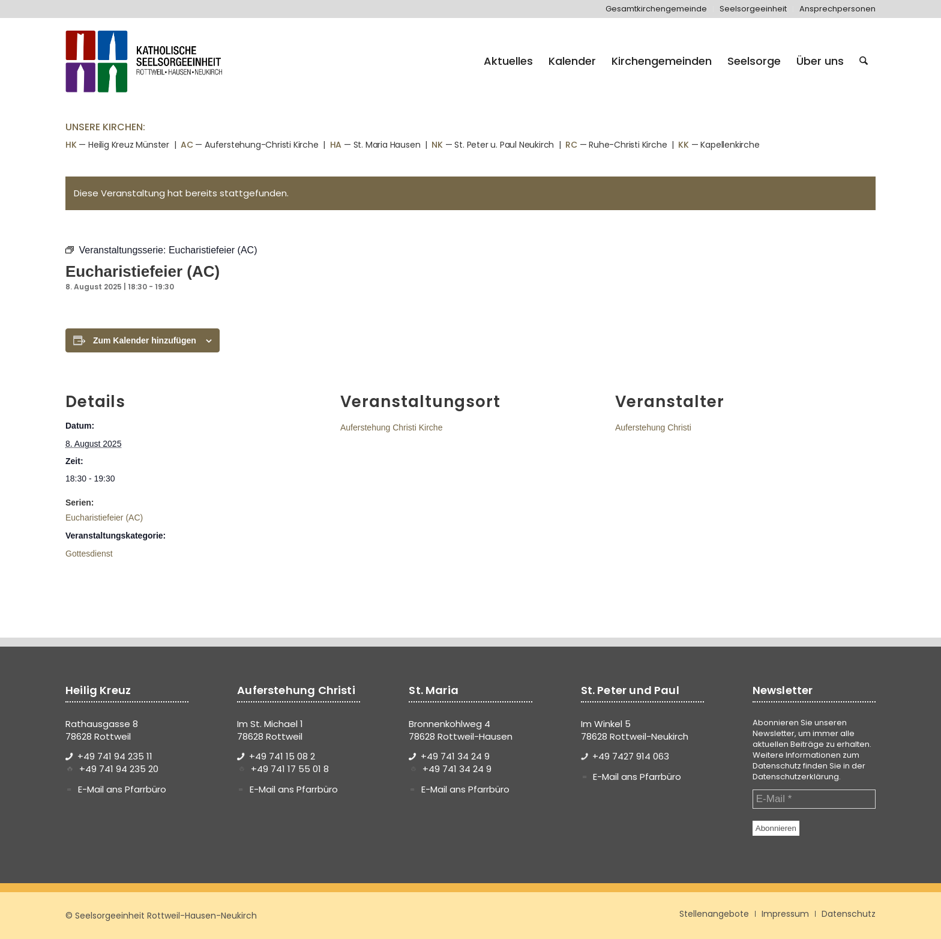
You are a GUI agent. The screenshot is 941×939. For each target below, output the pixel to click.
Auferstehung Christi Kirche (391, 427)
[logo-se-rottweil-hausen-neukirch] (145, 61)
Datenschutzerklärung (796, 776)
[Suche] (864, 61)
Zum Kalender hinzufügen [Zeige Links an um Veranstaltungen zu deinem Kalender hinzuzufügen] (144, 340)
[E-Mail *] (814, 799)
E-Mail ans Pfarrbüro (122, 789)
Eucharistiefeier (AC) (104, 517)
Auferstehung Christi (653, 427)
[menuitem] (657, 9)
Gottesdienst (89, 553)
